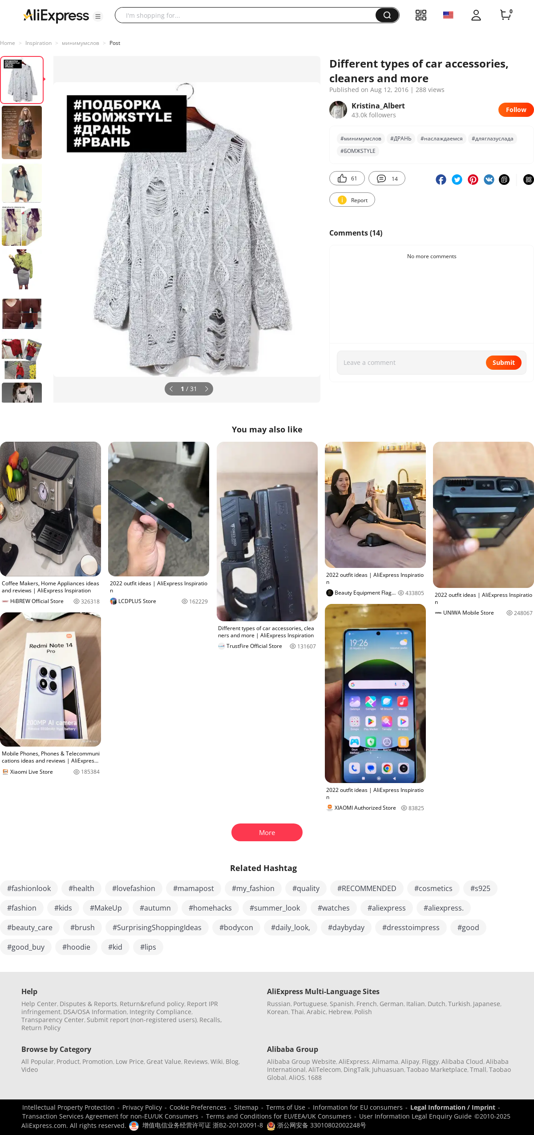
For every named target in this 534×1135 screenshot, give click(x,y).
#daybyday (346, 927)
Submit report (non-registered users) (142, 1019)
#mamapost (193, 888)
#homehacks (210, 908)
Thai (297, 1011)
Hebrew (340, 1011)
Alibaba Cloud (462, 1061)
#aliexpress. (444, 908)
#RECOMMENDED (366, 888)
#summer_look (275, 908)
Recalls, (210, 1019)
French (366, 1003)
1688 (314, 1077)
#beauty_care (30, 927)
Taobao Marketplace (437, 1069)
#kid (115, 947)
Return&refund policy (152, 1003)
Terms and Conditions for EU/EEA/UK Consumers (279, 1116)
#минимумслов (360, 138)
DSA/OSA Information (95, 1011)
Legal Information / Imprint (452, 1107)
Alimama (385, 1061)
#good (468, 927)
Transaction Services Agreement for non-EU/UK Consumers (110, 1116)
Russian (279, 1003)
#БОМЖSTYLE (358, 151)
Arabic (316, 1011)
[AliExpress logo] (56, 15)
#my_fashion (253, 888)
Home (7, 43)
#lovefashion (133, 888)
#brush (82, 927)
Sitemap (246, 1107)
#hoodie (76, 947)
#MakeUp (106, 908)
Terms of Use (285, 1107)
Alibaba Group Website (301, 1061)
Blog (232, 1061)
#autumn (155, 908)
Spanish (342, 1003)
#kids (63, 908)
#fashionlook (29, 888)
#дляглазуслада (493, 138)
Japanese (486, 1003)
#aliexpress (387, 908)
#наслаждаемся (442, 138)
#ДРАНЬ (401, 138)
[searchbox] (248, 15)
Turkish (459, 1003)
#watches (334, 908)
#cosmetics (433, 888)
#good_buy (25, 947)
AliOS (297, 1077)
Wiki (216, 1061)
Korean (277, 1011)
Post (114, 43)
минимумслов (80, 43)
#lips (148, 947)
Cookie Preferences (198, 1107)
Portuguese (310, 1003)
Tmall (478, 1069)
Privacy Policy (142, 1107)
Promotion (97, 1061)
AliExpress (354, 1061)
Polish (363, 1011)
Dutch (436, 1003)
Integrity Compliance (160, 1011)
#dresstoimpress (411, 927)
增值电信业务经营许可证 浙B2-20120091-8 (202, 1125)
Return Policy (41, 1027)
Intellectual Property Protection (68, 1107)
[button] (98, 16)
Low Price (130, 1061)
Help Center (39, 1003)
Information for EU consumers (358, 1107)
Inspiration (38, 43)
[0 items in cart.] (505, 15)
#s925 (480, 888)
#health (81, 888)
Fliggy (430, 1061)
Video (29, 1069)
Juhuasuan (388, 1069)
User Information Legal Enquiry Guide (415, 1116)
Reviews (196, 1061)
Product (68, 1061)
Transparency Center (52, 1019)
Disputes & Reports (88, 1003)
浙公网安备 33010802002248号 (316, 1125)
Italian (415, 1003)
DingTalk (356, 1069)
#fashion (21, 908)
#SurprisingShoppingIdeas (157, 927)
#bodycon (236, 927)
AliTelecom (324, 1069)
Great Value (163, 1061)
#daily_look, (290, 927)
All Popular (37, 1061)
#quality (306, 888)
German (392, 1003)
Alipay (410, 1061)
